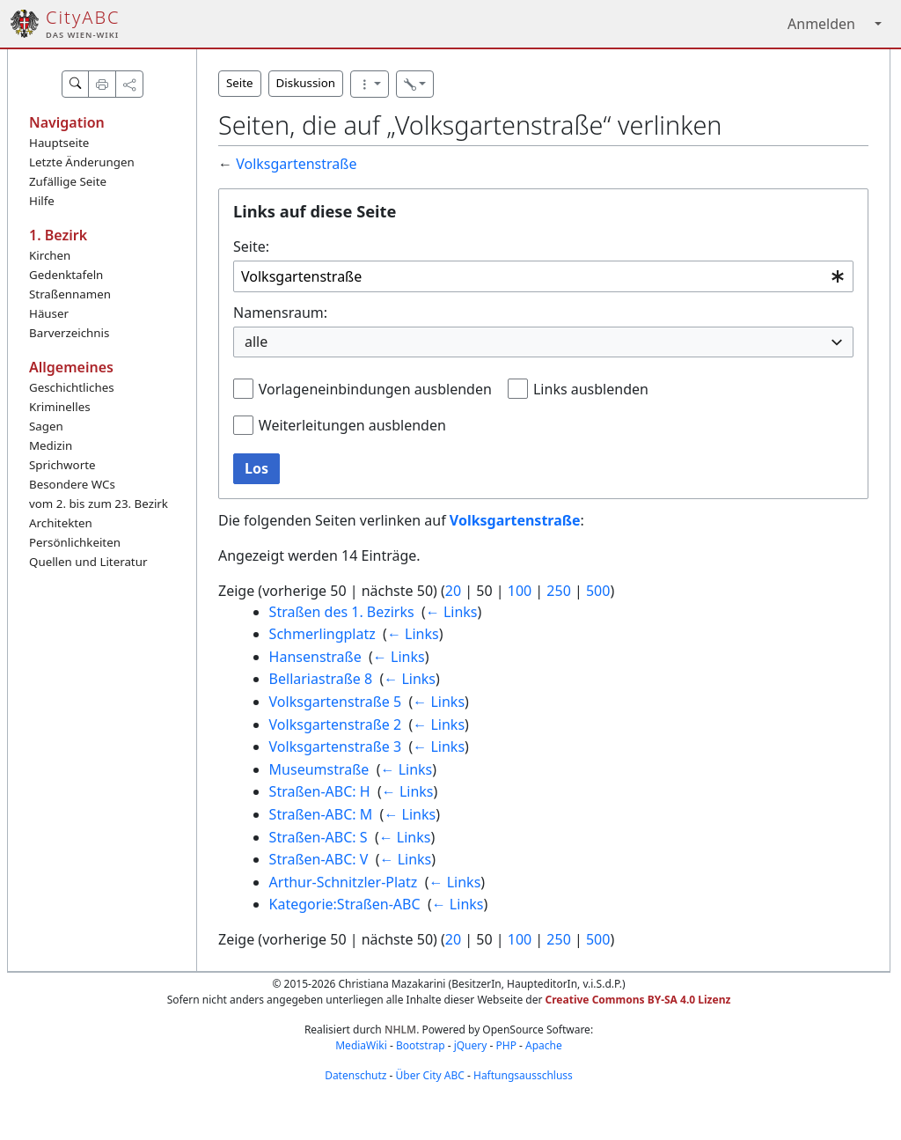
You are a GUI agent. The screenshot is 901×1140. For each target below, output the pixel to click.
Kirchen (49, 255)
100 (519, 590)
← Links (452, 611)
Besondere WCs (72, 484)
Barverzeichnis (69, 333)
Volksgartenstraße (296, 163)
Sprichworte (62, 465)
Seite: (251, 246)
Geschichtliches (71, 387)
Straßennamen (70, 294)
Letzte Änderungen (82, 162)
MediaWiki (361, 1045)
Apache (543, 1045)
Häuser (49, 313)
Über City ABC (430, 1075)
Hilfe (42, 201)
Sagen (46, 426)
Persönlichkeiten (75, 542)
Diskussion (305, 83)
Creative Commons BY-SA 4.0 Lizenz (638, 999)
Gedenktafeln (66, 275)
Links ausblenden (590, 389)
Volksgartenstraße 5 (335, 701)
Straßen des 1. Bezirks (341, 611)
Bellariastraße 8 (321, 678)
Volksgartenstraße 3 (335, 746)
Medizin (50, 445)
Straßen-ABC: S (318, 837)
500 (598, 590)
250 (558, 590)
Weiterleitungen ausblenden (352, 425)
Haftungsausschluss (523, 1075)
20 (453, 590)
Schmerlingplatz (322, 634)
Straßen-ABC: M (321, 814)
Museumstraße (319, 769)
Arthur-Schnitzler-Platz (343, 882)
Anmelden (821, 23)
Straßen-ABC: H (319, 791)
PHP (505, 1045)
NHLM (400, 1029)
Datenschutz (355, 1075)
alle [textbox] (256, 341)
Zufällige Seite (67, 181)
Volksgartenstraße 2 (335, 724)
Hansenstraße (315, 656)
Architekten (60, 523)
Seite (239, 83)
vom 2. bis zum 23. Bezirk (98, 503)
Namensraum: (280, 312)
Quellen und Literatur (88, 562)
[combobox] (543, 277)
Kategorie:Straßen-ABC (345, 904)
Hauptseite (59, 143)
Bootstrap (420, 1045)
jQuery (470, 1045)
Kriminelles (60, 407)
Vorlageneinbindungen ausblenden (375, 389)
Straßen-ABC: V (319, 859)
